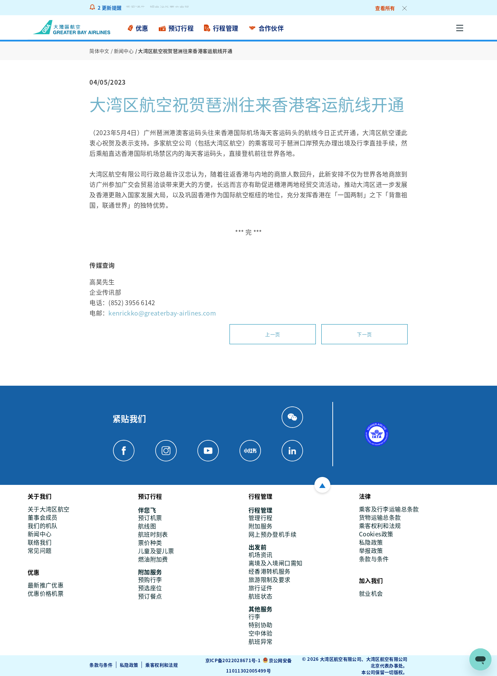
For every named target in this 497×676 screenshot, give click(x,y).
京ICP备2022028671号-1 (233, 660)
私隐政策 (129, 664)
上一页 (272, 334)
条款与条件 (101, 664)
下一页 (364, 334)
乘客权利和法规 (161, 664)
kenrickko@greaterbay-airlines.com (162, 312)
